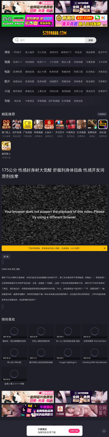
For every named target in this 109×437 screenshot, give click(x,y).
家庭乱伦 (29, 91)
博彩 (7, 52)
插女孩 (17, 100)
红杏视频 (66, 100)
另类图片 (102, 81)
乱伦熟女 (90, 71)
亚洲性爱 (17, 71)
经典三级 (78, 71)
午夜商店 (29, 100)
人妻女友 (41, 91)
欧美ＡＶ (41, 61)
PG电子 (17, 52)
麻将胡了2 (66, 52)
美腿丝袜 (66, 81)
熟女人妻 (66, 61)
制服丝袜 (66, 71)
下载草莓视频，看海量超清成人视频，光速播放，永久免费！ (67, 248)
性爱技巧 (102, 91)
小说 (7, 91)
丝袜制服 (78, 61)
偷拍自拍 (29, 71)
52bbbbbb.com (54, 33)
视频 (7, 62)
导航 (7, 101)
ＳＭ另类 (102, 61)
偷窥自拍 (17, 81)
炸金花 (78, 52)
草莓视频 (41, 100)
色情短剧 (78, 100)
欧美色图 (41, 81)
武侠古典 (54, 91)
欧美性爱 (54, 71)
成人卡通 (41, 71)
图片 (7, 81)
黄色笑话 (90, 91)
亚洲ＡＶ (17, 61)
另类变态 (102, 71)
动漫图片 (54, 81)
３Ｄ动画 (54, 61)
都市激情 (17, 91)
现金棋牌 (90, 52)
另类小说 (78, 91)
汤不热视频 (54, 100)
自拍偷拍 (29, 61)
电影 (7, 71)
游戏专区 (54, 52)
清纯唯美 (78, 81)
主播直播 (90, 61)
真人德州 (29, 52)
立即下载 (74, 430)
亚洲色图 (29, 81)
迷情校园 (66, 91)
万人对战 (41, 52)
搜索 (90, 40)
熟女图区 (90, 81)
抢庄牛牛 (102, 52)
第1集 (6, 256)
